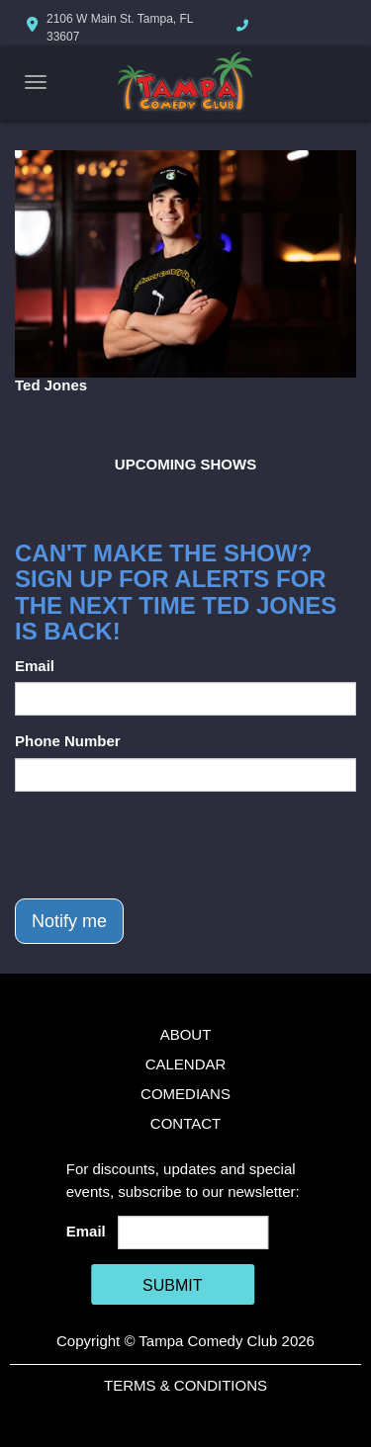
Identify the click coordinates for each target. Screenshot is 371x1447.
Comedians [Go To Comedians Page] (185, 1093)
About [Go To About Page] (186, 1034)
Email (34, 665)
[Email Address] (193, 1232)
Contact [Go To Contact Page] (185, 1123)
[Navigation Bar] (35, 82)
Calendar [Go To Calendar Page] (186, 1064)
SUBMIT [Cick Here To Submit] (172, 1285)
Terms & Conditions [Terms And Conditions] (185, 1385)
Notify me (69, 921)
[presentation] (165, 845)
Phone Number (68, 740)
